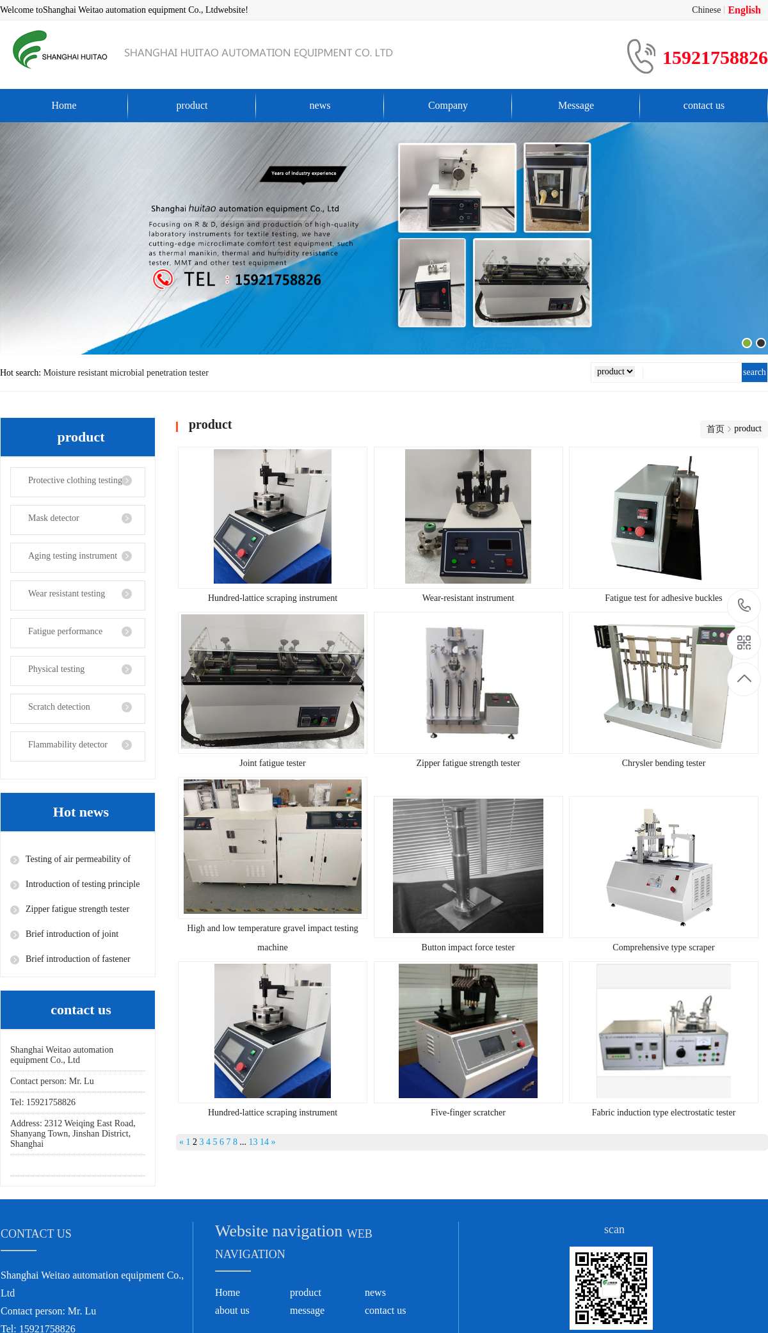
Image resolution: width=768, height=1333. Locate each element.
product (192, 105)
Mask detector (53, 518)
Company (448, 105)
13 (253, 1142)
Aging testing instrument (72, 556)
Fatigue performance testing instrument (56, 637)
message (307, 1310)
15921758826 (745, 605)
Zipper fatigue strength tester (77, 909)
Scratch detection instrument (50, 713)
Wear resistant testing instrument (58, 600)
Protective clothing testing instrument (66, 486)
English (744, 9)
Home (63, 105)
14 (264, 1142)
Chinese (706, 10)
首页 (715, 429)
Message (576, 105)
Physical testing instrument (47, 675)
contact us (704, 105)
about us (232, 1310)
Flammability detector (68, 744)
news (320, 105)
